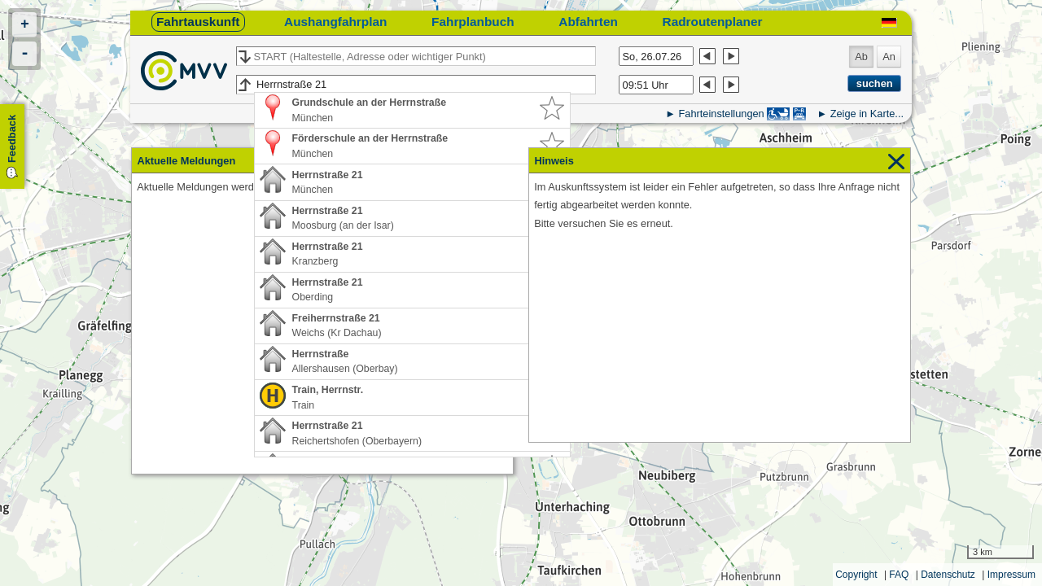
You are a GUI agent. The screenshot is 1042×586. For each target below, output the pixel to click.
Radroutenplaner (713, 21)
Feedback (12, 139)
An (888, 56)
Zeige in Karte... (867, 113)
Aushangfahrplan (335, 21)
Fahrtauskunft (197, 21)
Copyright (856, 574)
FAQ (898, 574)
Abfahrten (588, 21)
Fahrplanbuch (472, 21)
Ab (861, 56)
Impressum (1011, 574)
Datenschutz (948, 574)
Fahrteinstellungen (721, 113)
